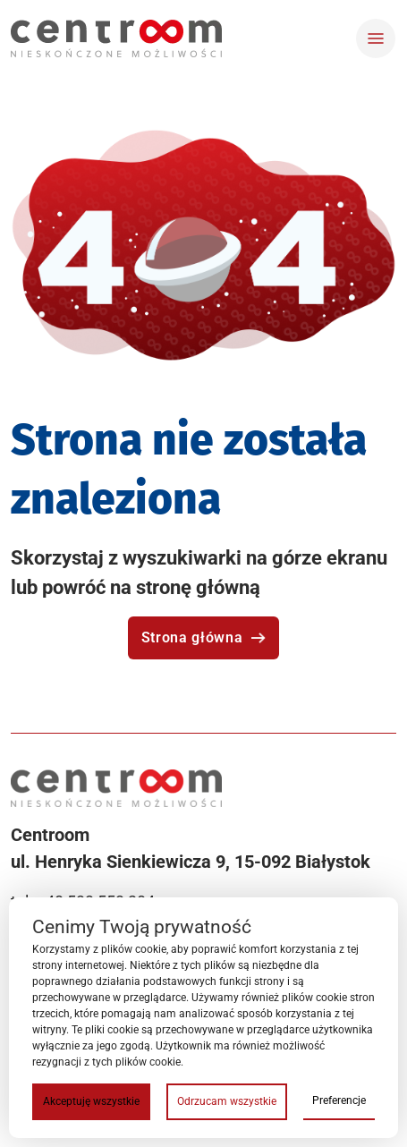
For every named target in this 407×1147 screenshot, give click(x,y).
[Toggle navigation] (375, 38)
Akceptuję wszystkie (91, 1101)
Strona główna (203, 637)
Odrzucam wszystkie (226, 1101)
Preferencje (339, 1100)
